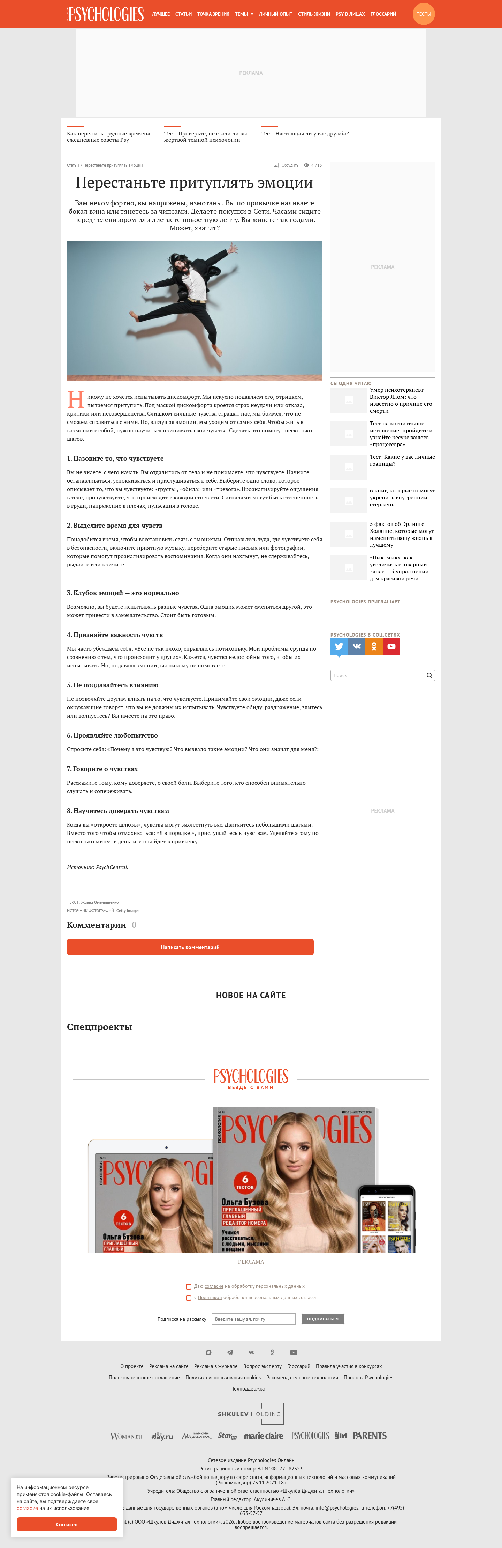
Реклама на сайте (169, 1367)
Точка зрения (213, 14)
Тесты (424, 14)
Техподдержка (248, 1389)
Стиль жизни (314, 14)
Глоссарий (383, 14)
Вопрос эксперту (262, 1367)
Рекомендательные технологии (302, 1378)
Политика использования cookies (223, 1378)
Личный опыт (275, 14)
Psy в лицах (350, 14)
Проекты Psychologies (368, 1378)
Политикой (210, 1298)
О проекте (132, 1367)
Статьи (183, 14)
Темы (241, 14)
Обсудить (286, 166)
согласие (214, 1287)
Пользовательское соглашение (144, 1378)
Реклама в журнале (216, 1367)
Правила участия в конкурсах (349, 1367)
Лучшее (161, 14)
